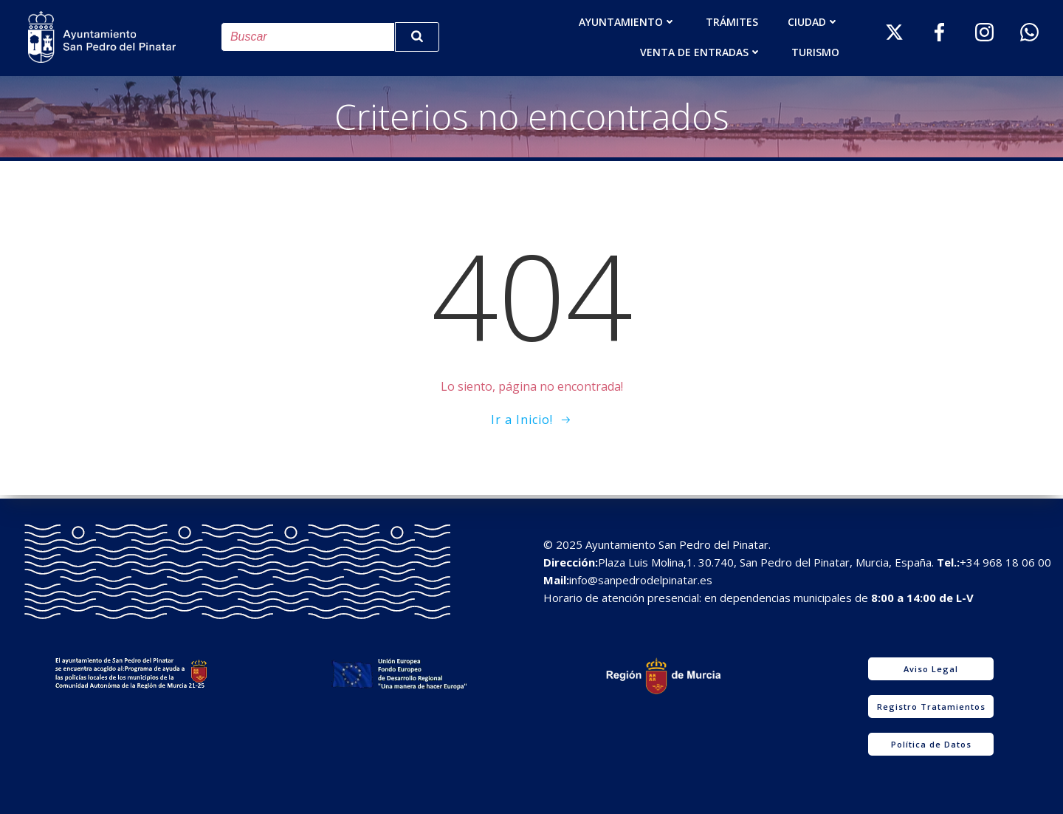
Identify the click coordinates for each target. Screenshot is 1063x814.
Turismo (816, 51)
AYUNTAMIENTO (628, 21)
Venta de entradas (702, 51)
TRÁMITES (732, 21)
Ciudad (814, 21)
